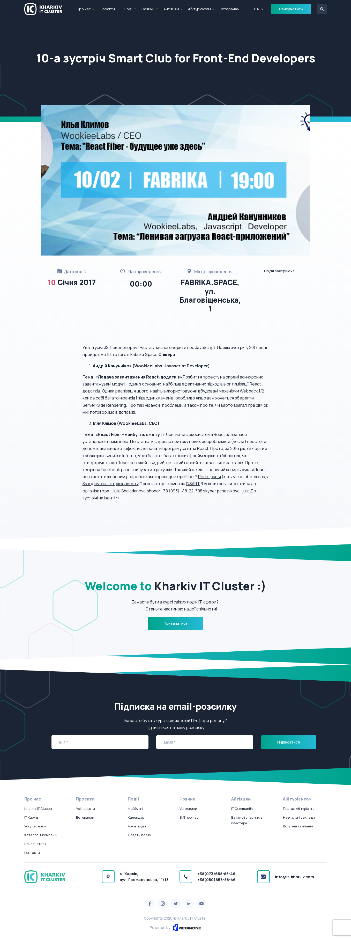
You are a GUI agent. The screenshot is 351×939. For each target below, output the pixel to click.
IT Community (242, 808)
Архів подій (137, 826)
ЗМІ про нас (189, 817)
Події (128, 8)
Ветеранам (230, 8)
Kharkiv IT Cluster (38, 808)
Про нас (84, 8)
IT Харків (31, 817)
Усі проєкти (85, 808)
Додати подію (139, 835)
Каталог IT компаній (40, 835)
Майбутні (135, 808)
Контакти (32, 852)
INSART (193, 483)
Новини (147, 8)
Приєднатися (35, 843)
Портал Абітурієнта (299, 808)
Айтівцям (171, 8)
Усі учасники (35, 826)
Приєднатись (291, 8)
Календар (136, 817)
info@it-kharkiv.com (294, 876)
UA (256, 8)
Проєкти (107, 8)
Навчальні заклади (299, 817)
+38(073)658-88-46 (216, 873)
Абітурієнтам (199, 8)
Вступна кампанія (298, 826)
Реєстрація (209, 476)
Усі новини (188, 808)
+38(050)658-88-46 (216, 879)
